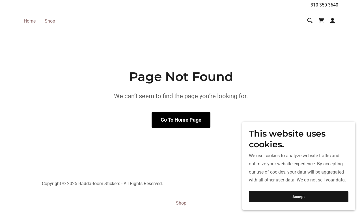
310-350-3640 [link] (324, 5)
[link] (321, 20)
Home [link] (30, 21)
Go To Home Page (181, 120)
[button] (332, 20)
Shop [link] (50, 21)
